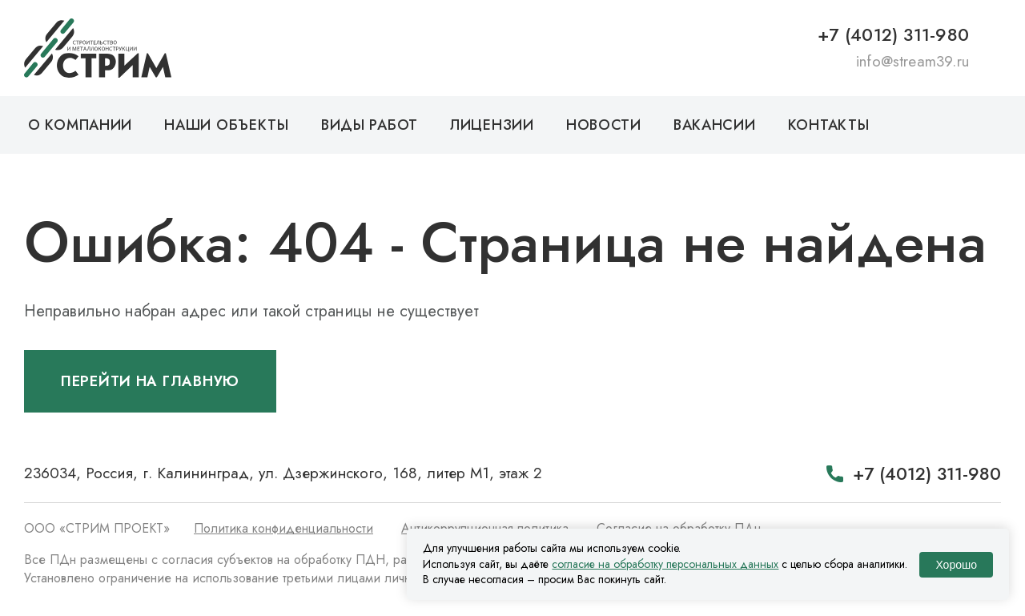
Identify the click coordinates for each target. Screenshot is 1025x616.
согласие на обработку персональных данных (665, 564)
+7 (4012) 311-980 (893, 34)
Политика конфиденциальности (283, 528)
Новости (603, 125)
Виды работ (369, 125)
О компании (80, 125)
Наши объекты (226, 125)
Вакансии (714, 125)
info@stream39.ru (912, 61)
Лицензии (492, 125)
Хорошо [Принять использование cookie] (956, 564)
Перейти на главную (150, 381)
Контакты (829, 125)
